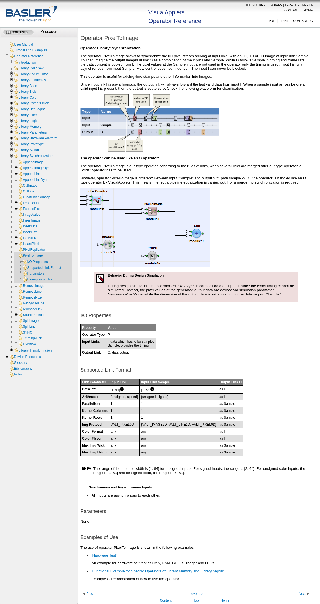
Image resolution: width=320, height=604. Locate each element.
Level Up (292, 5)
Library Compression (33, 103)
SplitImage (31, 321)
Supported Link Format (44, 268)
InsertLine (30, 226)
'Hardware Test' (104, 555)
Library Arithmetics (32, 80)
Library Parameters (32, 132)
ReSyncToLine (33, 303)
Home (308, 10)
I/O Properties (37, 262)
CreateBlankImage (36, 197)
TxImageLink (32, 338)
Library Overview (30, 68)
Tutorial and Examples (30, 50)
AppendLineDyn (34, 180)
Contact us (303, 20)
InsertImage (31, 220)
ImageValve (31, 215)
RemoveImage (33, 286)
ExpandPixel (32, 209)
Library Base (27, 86)
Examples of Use (39, 279)
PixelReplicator (34, 250)
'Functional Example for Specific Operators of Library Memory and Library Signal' (158, 571)
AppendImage (33, 162)
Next (306, 5)
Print (284, 20)
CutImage (30, 185)
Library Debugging (31, 109)
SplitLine (29, 327)
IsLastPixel (31, 244)
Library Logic (27, 121)
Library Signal (28, 150)
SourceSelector (34, 315)
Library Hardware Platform (37, 138)
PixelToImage (33, 255)
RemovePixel (32, 297)
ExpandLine (31, 203)
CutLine (28, 191)
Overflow (29, 344)
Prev (278, 5)
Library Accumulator (33, 74)
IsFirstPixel (31, 238)
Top (196, 600)
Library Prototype (31, 144)
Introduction (27, 62)
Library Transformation (35, 350)
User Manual (23, 44)
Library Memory (29, 127)
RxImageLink (32, 309)
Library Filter (27, 115)
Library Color (27, 97)
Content (291, 10)
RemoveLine (32, 292)
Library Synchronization (35, 156)
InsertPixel (30, 232)
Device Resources (27, 357)
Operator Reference (28, 56)
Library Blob (27, 92)
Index (18, 374)
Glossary (20, 363)
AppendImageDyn (36, 168)
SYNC (27, 332)
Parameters (35, 273)
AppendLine (31, 174)
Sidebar (258, 5)
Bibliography (23, 368)
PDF (272, 20)
